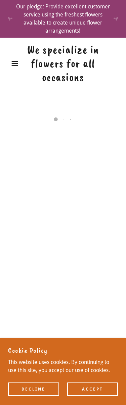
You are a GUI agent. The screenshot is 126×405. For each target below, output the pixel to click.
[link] (63, 63)
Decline (33, 389)
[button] (10, 63)
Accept (92, 389)
